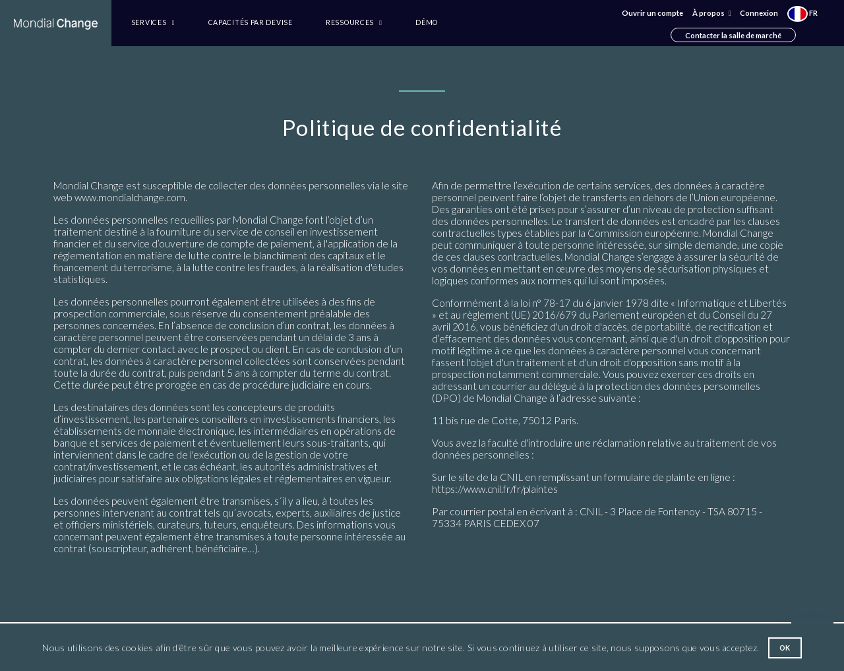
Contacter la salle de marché (733, 34)
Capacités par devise (250, 22)
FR (802, 13)
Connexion (759, 13)
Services (153, 22)
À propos (711, 13)
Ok (785, 648)
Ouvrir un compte (652, 13)
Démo (426, 22)
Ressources (354, 22)
